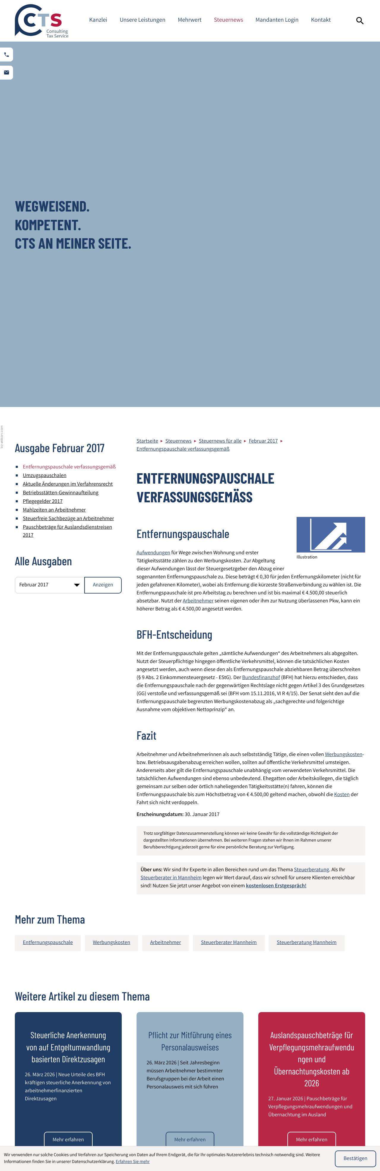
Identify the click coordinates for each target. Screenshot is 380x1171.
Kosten (342, 430)
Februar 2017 (263, 76)
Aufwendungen (153, 188)
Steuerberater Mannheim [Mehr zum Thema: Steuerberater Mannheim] (229, 578)
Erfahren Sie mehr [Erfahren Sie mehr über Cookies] (133, 1162)
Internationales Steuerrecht (228, 1132)
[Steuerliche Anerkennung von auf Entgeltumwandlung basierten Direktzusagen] (68, 774)
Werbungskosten (343, 390)
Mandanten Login (277, 20)
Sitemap (318, 1051)
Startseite (147, 76)
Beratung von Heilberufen (138, 1132)
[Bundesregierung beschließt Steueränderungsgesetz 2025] (68, 913)
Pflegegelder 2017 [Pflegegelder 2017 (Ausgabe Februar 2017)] (43, 137)
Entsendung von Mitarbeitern (142, 1141)
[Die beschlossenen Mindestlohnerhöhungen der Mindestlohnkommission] (311, 913)
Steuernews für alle (220, 76)
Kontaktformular (327, 1076)
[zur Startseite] (41, 21)
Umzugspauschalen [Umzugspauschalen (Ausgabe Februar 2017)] (44, 111)
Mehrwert (190, 20)
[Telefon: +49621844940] (174, 1063)
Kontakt (321, 20)
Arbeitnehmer (198, 236)
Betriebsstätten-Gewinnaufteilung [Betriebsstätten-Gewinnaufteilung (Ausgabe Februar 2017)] (61, 128)
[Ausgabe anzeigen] (103, 220)
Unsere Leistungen (142, 20)
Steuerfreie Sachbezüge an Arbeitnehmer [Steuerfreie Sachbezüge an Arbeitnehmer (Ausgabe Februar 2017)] (68, 154)
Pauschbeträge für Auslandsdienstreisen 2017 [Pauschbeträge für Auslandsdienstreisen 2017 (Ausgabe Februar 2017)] (67, 166)
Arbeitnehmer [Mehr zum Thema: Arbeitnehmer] (165, 578)
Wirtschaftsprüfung (42, 1132)
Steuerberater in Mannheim (171, 513)
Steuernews (228, 20)
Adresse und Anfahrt (331, 1067)
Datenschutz (323, 1035)
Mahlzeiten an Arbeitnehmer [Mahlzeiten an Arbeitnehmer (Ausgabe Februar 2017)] (54, 145)
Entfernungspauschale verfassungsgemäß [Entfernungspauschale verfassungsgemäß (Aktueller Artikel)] (69, 102)
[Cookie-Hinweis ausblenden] (355, 1159)
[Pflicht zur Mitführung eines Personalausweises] (190, 774)
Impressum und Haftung (336, 1043)
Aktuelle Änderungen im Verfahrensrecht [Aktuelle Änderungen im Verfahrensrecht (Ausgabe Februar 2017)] (68, 119)
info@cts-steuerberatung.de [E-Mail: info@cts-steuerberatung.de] (183, 1079)
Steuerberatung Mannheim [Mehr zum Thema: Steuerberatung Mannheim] (306, 578)
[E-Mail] (275, 971)
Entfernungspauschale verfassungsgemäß (183, 84)
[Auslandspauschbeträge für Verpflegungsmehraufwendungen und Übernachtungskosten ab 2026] (311, 774)
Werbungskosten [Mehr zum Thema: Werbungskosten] (111, 578)
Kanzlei (98, 20)
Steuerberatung (311, 505)
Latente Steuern (215, 1141)
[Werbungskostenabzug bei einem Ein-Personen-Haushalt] (190, 913)
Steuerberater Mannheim (337, 1059)
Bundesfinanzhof (261, 313)
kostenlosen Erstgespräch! (276, 521)
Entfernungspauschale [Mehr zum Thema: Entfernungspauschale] (48, 578)
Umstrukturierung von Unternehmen (310, 1136)
